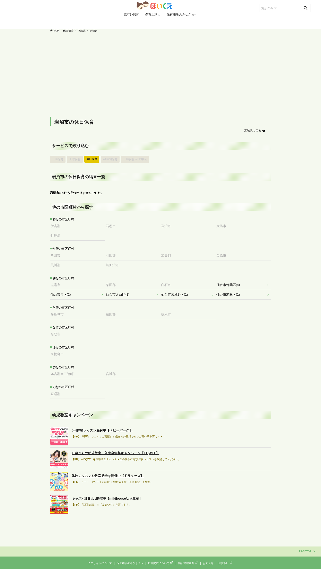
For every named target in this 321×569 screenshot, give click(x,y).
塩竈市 (56, 283)
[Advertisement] (160, 73)
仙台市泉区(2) (61, 292)
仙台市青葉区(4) (229, 283)
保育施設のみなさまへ (182, 23)
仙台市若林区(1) (229, 292)
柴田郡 (111, 283)
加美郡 (167, 254)
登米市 (167, 311)
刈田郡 (111, 254)
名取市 (56, 331)
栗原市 (222, 254)
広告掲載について (160, 559)
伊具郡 (56, 225)
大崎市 (222, 225)
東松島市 (58, 351)
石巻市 (111, 225)
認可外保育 (131, 23)
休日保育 (68, 30)
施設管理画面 (188, 559)
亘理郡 (56, 390)
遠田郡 (111, 311)
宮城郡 (111, 370)
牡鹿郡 (56, 234)
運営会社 (225, 559)
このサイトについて (100, 559)
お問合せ (208, 559)
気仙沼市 (113, 263)
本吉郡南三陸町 (62, 370)
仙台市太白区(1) (118, 292)
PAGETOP (307, 547)
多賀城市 (58, 311)
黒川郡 (56, 263)
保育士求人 (152, 23)
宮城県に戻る (253, 130)
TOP (56, 30)
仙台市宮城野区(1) (175, 292)
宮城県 (82, 30)
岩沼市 (167, 225)
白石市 (167, 283)
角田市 (56, 254)
